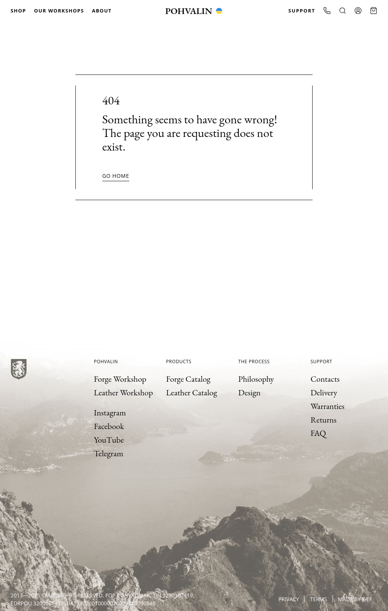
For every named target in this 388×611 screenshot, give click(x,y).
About (102, 10)
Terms (318, 599)
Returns (323, 419)
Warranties (327, 406)
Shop (18, 10)
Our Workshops (59, 10)
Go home (115, 175)
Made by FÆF (355, 599)
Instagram (110, 412)
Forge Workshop (120, 378)
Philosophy (256, 378)
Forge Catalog (188, 378)
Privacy (288, 599)
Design (249, 392)
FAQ (318, 433)
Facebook (109, 426)
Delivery (323, 392)
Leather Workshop (123, 392)
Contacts (325, 378)
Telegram (109, 453)
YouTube (109, 439)
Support (301, 10)
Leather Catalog (191, 392)
